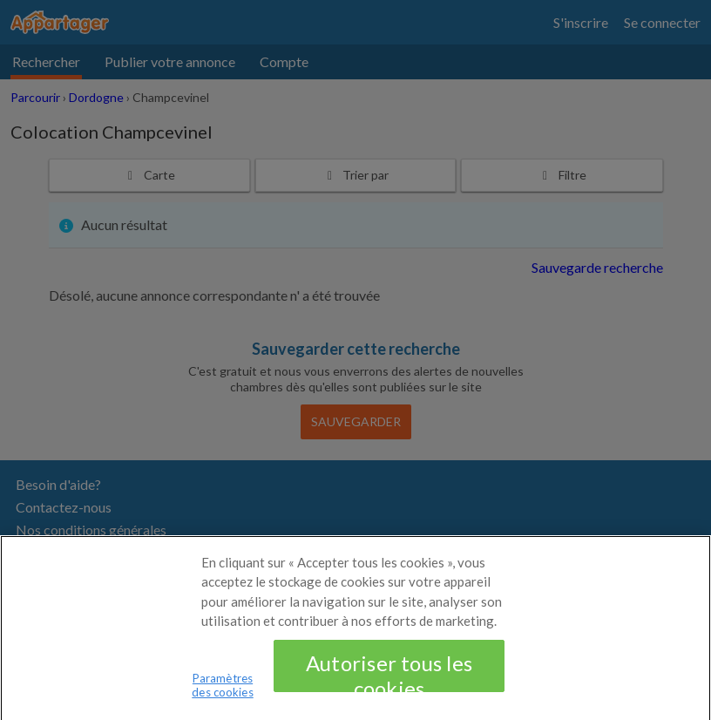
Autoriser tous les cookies (389, 677)
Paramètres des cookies (222, 691)
